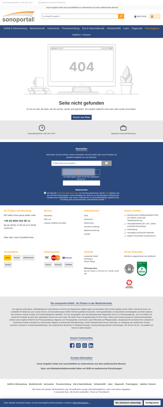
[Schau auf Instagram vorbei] (78, 345)
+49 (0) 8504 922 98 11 (17, 220)
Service (48, 210)
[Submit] (106, 163)
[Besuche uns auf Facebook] (72, 345)
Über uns (47, 219)
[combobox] (79, 16)
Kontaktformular (26, 237)
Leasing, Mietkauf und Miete (55, 223)
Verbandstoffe (100, 384)
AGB (107, 193)
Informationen (91, 210)
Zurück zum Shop (81, 117)
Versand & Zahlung (91, 227)
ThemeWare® (103, 392)
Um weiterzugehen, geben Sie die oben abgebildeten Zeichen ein (81, 178)
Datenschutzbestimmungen (68, 193)
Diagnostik (119, 384)
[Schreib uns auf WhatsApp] (84, 345)
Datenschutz (89, 223)
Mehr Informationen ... (81, 403)
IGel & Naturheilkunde (82, 384)
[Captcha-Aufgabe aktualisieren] (97, 171)
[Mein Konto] (140, 16)
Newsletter (48, 216)
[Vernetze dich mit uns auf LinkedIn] (91, 345)
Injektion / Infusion (148, 384)
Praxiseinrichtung (63, 384)
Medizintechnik (35, 384)
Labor (110, 384)
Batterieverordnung (91, 230)
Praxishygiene (132, 384)
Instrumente (49, 384)
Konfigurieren (152, 403)
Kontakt (87, 234)
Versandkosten (75, 389)
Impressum (88, 219)
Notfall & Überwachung (17, 384)
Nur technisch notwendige (128, 403)
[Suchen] (121, 16)
